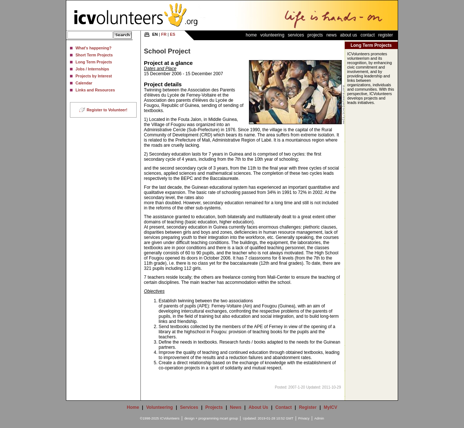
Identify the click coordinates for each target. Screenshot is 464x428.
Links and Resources (95, 90)
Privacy (304, 418)
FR (164, 34)
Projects (315, 35)
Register (385, 35)
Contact (368, 35)
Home (251, 35)
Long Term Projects (93, 62)
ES (172, 34)
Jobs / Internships (92, 69)
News (331, 35)
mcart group (228, 418)
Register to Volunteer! (107, 110)
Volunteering (272, 35)
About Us (348, 35)
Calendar (83, 83)
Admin (319, 418)
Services (296, 35)
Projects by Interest (93, 76)
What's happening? (93, 48)
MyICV (330, 407)
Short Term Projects (94, 55)
